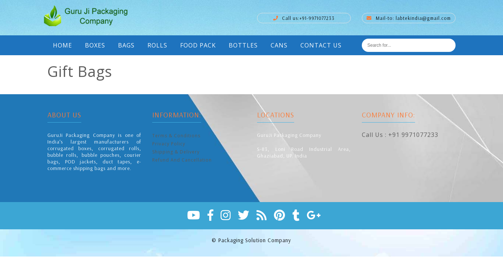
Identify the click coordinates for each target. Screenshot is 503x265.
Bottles (243, 45)
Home (62, 45)
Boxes (95, 45)
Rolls (157, 45)
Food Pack (198, 45)
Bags (126, 45)
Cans (279, 45)
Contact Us (321, 45)
